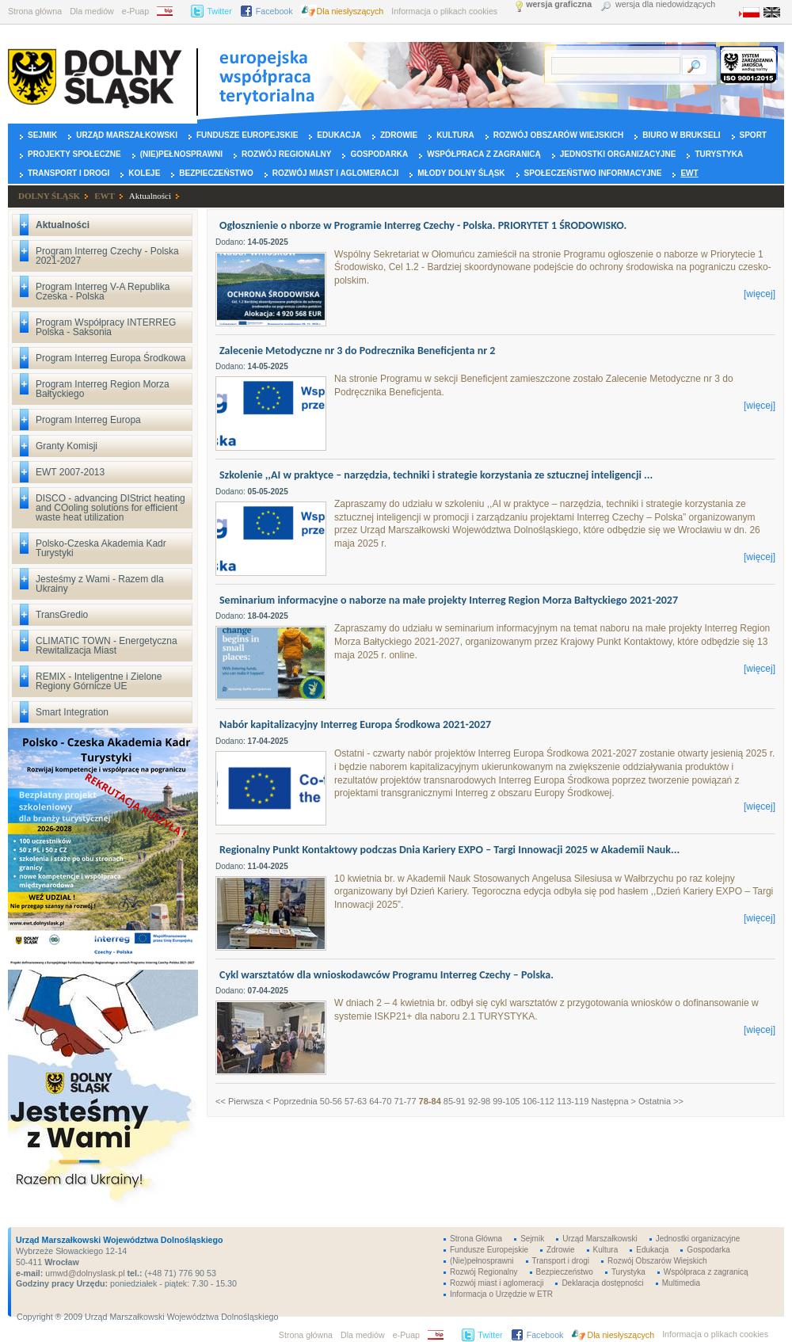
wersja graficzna (559, 4)
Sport (753, 135)
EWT (689, 173)
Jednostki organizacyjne (618, 154)
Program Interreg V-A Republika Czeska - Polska (102, 291)
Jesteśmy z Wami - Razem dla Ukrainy (100, 584)
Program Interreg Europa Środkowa (110, 358)
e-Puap (135, 11)
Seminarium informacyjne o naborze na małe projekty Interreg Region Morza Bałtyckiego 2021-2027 (448, 600)
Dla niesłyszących (350, 11)
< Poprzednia (292, 1101)
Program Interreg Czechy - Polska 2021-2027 (107, 256)
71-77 (405, 1101)
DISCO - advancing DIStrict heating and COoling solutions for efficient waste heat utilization (110, 508)
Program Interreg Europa (88, 419)
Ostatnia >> (660, 1101)
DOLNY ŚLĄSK (49, 195)
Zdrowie (398, 135)
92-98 (479, 1101)
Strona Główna (476, 1238)
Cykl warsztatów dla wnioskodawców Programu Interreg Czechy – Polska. (386, 975)
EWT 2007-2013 (70, 472)
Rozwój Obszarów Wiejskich (558, 135)
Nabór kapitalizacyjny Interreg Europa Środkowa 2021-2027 (355, 724)
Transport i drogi (68, 173)
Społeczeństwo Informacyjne (593, 173)
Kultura (455, 135)
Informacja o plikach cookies (444, 11)
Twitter (219, 11)
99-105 (506, 1101)
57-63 (356, 1101)
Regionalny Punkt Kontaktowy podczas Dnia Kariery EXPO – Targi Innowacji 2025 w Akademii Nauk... (449, 849)
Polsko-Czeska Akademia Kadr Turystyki (101, 548)
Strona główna (35, 11)
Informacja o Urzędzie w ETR (501, 1294)
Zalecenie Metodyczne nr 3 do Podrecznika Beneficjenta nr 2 (357, 350)
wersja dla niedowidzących (665, 4)
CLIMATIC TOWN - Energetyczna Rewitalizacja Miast (106, 645)
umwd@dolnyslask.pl (83, 1273)
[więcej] (759, 293)
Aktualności (150, 195)
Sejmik (42, 135)
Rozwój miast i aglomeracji (335, 173)
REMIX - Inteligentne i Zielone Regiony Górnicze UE (99, 681)
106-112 (538, 1101)
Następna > (613, 1101)
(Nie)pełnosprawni (181, 154)
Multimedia (681, 1283)
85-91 (455, 1101)
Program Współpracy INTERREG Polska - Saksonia (106, 327)
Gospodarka (379, 154)
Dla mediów (92, 11)
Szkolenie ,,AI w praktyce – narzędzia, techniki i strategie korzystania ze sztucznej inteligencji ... (436, 475)
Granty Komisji (66, 446)
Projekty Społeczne (74, 154)
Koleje (144, 173)
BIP (170, 11)
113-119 (572, 1101)
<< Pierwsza (239, 1101)
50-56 (331, 1101)
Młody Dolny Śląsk (461, 173)
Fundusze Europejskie (247, 135)
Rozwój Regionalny (286, 154)
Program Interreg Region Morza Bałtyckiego (102, 389)
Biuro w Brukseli (681, 135)
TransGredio (62, 614)
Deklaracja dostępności (602, 1283)
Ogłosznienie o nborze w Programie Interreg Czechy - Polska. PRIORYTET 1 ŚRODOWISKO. (422, 225)
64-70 (380, 1101)
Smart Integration (72, 712)
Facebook (274, 11)
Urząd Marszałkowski (126, 135)
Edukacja (339, 135)
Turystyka (719, 154)
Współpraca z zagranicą (484, 154)
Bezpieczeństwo (216, 173)
